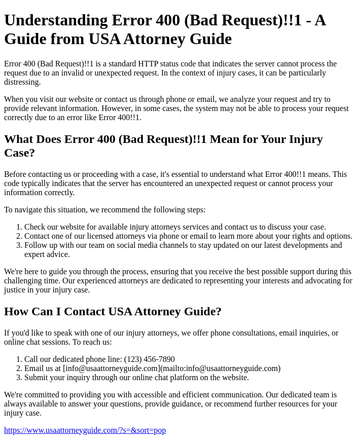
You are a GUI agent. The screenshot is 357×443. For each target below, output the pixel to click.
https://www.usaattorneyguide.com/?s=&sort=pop (85, 430)
